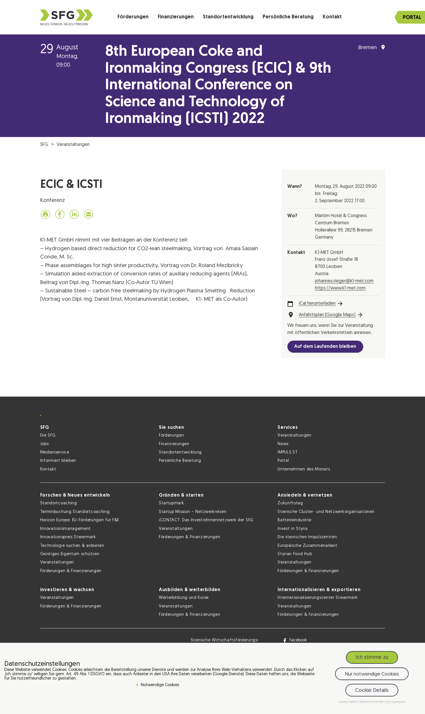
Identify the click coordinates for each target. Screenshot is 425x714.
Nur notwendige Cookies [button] (372, 674)
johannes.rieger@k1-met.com (344, 281)
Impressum (398, 702)
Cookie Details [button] (372, 690)
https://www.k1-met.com (340, 288)
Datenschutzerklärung (375, 702)
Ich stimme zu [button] (372, 657)
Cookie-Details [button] (349, 702)
